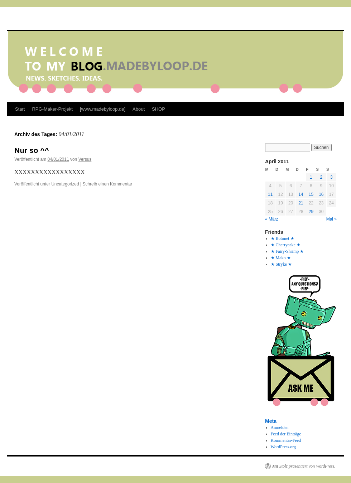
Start (20, 109)
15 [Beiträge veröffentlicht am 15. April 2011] (311, 194)
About (139, 109)
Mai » (331, 219)
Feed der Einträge (286, 433)
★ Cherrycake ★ (285, 244)
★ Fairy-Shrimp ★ (287, 251)
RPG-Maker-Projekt (52, 109)
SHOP (158, 109)
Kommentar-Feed (286, 440)
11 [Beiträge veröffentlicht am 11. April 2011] (270, 194)
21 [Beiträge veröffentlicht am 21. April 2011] (300, 203)
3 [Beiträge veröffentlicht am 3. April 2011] (331, 177)
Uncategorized (65, 184)
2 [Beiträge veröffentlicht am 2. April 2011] (321, 177)
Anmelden (280, 427)
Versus (85, 159)
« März (271, 219)
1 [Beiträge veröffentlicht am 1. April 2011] (311, 177)
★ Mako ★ (281, 257)
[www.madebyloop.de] (102, 109)
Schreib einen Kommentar (107, 184)
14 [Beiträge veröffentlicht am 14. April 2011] (300, 194)
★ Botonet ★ (282, 238)
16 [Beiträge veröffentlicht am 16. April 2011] (321, 194)
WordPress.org (283, 446)
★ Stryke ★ (281, 264)
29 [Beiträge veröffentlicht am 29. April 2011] (311, 211)
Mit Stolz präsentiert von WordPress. (303, 466)
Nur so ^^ (31, 150)
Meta (271, 421)
